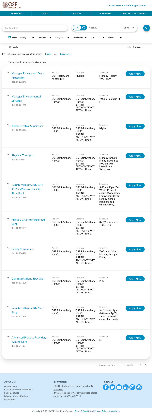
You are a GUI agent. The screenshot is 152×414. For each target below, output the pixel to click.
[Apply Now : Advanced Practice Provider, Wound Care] (135, 337)
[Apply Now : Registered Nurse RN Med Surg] (135, 308)
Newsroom (9, 399)
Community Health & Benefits (18, 389)
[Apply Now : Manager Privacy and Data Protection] (135, 73)
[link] (76, 77)
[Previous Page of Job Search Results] (140, 365)
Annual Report (11, 386)
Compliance (115, 411)
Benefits (46, 13)
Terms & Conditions (83, 411)
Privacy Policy (101, 411)
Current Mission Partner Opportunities (126, 5)
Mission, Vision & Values (16, 396)
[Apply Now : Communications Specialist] (135, 278)
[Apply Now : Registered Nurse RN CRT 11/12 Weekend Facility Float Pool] (135, 185)
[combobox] (35, 28)
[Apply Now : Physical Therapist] (135, 155)
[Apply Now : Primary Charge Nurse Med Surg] (135, 219)
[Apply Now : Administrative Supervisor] (135, 126)
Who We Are (17, 13)
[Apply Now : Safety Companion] (135, 249)
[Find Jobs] (146, 28)
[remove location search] (118, 27)
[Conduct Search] (146, 28)
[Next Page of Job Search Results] (146, 365)
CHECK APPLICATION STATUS (135, 13)
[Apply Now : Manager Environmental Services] (135, 96)
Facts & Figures (11, 392)
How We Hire (105, 13)
